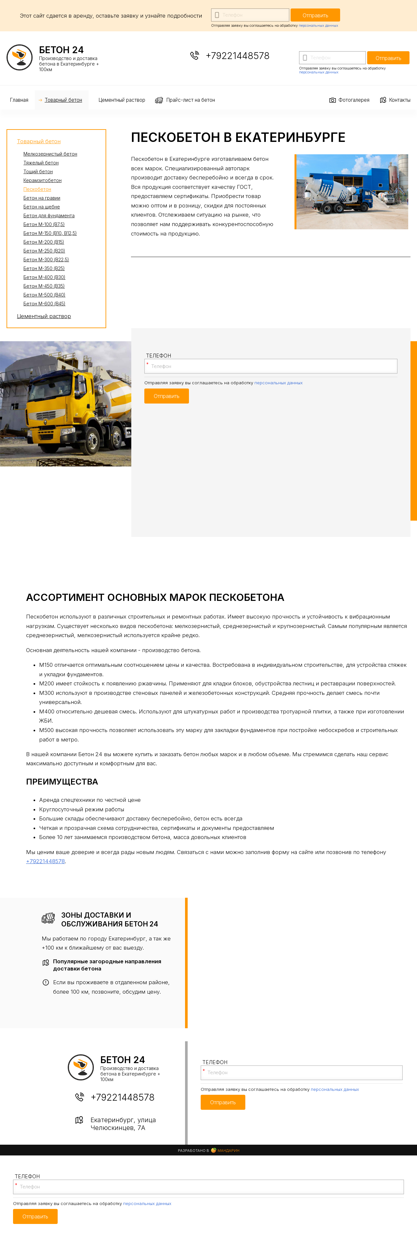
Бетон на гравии (41, 198)
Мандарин (225, 1150)
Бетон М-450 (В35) (44, 286)
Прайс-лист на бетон (190, 100)
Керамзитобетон (42, 180)
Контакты (399, 100)
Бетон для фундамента (49, 215)
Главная (19, 100)
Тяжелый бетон (41, 162)
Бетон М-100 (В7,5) (44, 224)
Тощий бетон (38, 171)
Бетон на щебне (41, 206)
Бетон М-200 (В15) (43, 242)
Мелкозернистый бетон (50, 154)
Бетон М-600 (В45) (44, 303)
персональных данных (318, 25)
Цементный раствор (121, 100)
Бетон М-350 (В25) (44, 268)
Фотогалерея (353, 100)
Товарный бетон (63, 100)
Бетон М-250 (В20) (44, 250)
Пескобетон (37, 189)
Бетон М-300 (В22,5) (46, 259)
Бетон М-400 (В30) (44, 277)
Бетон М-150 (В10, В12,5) (50, 233)
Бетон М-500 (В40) (44, 295)
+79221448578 (238, 55)
